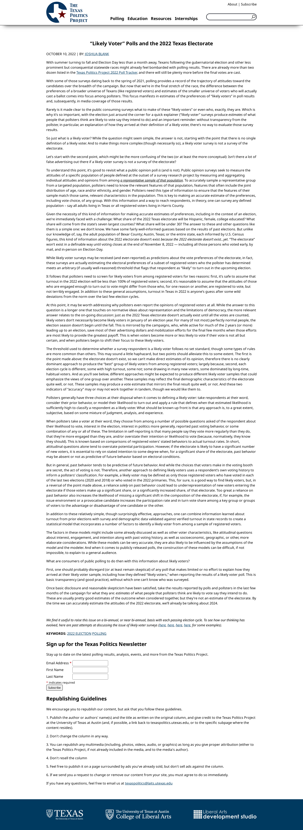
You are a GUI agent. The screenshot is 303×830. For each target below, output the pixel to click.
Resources (161, 18)
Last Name (54, 676)
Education (138, 18)
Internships (186, 18)
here (162, 625)
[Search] (231, 16)
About (232, 4)
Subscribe (249, 4)
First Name (55, 669)
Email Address (59, 663)
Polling (117, 18)
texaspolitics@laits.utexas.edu (149, 783)
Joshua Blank (97, 54)
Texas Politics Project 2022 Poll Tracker (106, 72)
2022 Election (79, 633)
